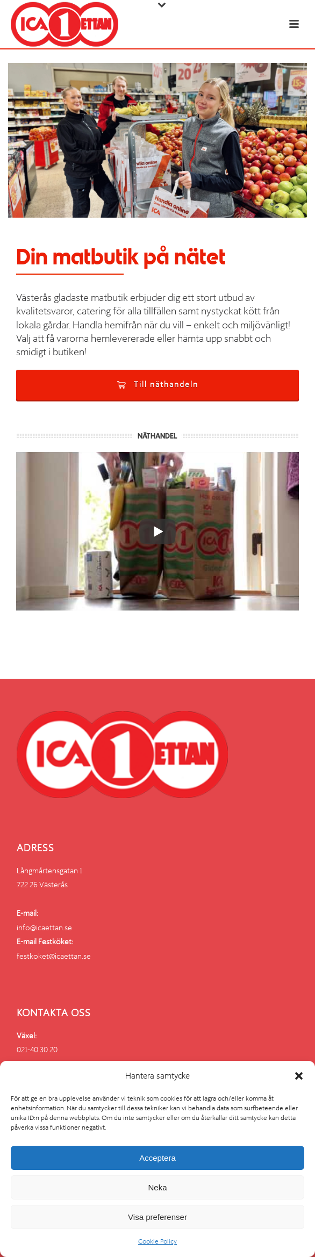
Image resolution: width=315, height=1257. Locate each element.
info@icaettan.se (44, 927)
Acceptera (157, 1157)
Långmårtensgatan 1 (49, 870)
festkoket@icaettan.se (54, 956)
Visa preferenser (157, 1217)
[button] (298, 1076)
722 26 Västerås (42, 884)
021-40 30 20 (37, 1049)
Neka (157, 1187)
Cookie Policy (157, 1241)
